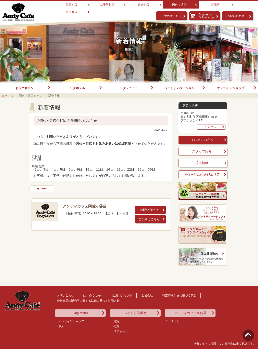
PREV (43, 188)
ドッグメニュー (127, 88)
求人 (61, 326)
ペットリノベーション (179, 88)
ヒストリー (175, 321)
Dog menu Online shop (206, 16)
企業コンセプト (122, 295)
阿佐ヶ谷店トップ (30, 95)
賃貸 (116, 321)
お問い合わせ (235, 15)
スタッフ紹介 (202, 151)
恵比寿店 (71, 12)
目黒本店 (71, 4)
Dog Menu (80, 313)
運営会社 (147, 295)
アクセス (210, 127)
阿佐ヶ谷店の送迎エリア (202, 174)
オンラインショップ (230, 88)
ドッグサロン (24, 88)
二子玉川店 (107, 4)
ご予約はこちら (171, 15)
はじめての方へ (202, 140)
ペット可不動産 (135, 313)
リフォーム (120, 331)
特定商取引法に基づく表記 (179, 295)
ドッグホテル (76, 88)
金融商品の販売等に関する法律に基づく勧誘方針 (88, 300)
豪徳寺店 (143, 4)
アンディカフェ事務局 (190, 313)
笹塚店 (215, 4)
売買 (116, 326)
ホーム (8, 95)
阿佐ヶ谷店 (179, 4)
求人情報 (201, 163)
